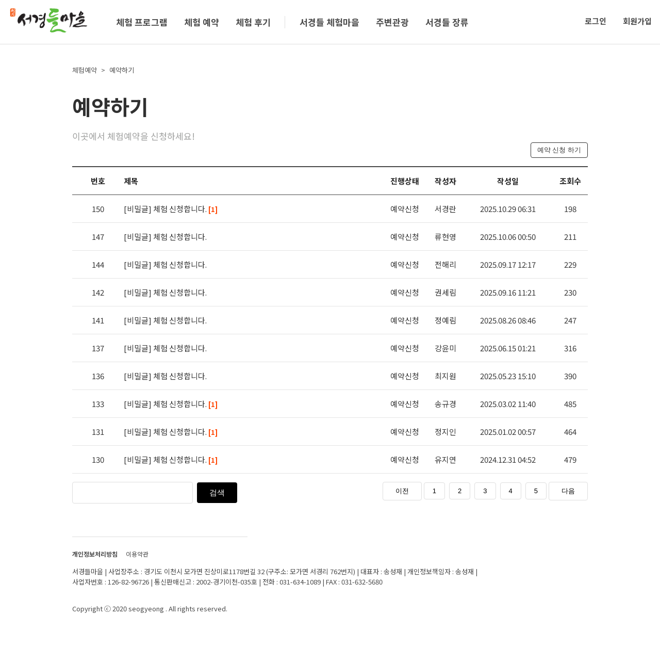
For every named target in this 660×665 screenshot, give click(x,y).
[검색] (154, 491)
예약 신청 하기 (559, 150)
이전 (402, 491)
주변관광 (392, 21)
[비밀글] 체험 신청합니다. (171, 208)
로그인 (595, 20)
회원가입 (637, 20)
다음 (568, 491)
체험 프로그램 (142, 21)
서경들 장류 (447, 21)
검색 (217, 492)
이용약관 (137, 553)
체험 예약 (201, 21)
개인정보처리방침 (95, 553)
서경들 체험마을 (329, 21)
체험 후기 (253, 21)
